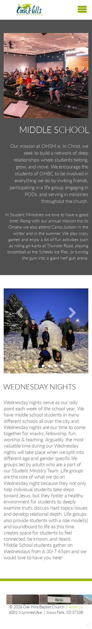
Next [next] (72, 312)
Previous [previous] (19, 312)
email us (76, 607)
